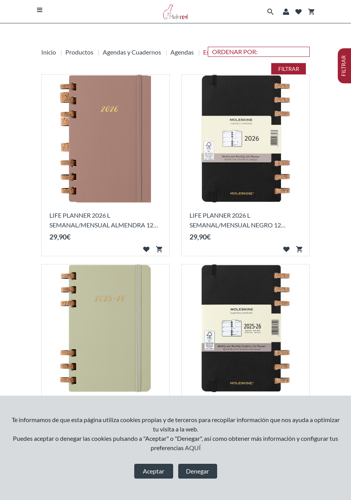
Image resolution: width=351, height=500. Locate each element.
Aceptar (153, 471)
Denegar (197, 471)
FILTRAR (288, 68)
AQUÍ (193, 447)
